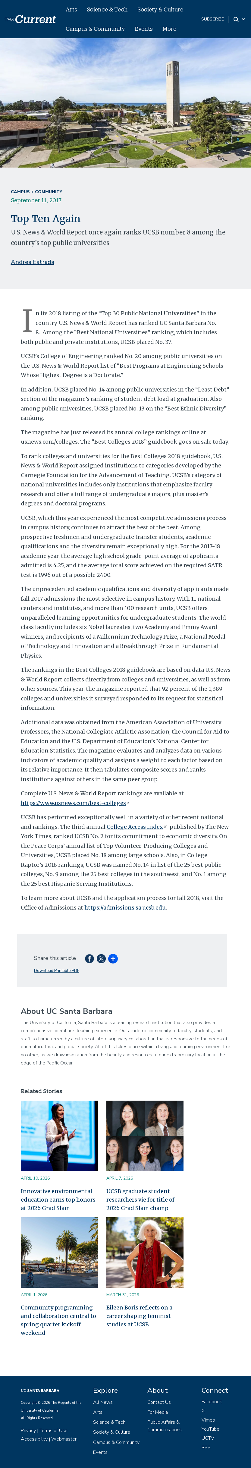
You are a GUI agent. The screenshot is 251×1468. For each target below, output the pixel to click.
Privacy (28, 1430)
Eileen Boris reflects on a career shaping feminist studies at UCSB (139, 1316)
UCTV (208, 1438)
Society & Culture (160, 9)
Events (144, 28)
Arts (71, 9)
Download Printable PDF (56, 970)
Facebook (212, 1401)
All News (103, 1402)
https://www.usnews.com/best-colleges (76, 803)
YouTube (210, 1429)
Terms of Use (53, 1430)
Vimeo (208, 1420)
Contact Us (159, 1402)
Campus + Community (36, 192)
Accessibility (34, 1439)
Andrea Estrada (32, 262)
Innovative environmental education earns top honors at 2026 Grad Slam (58, 1200)
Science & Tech (107, 9)
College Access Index (137, 826)
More (169, 28)
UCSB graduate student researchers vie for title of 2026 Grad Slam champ (140, 1200)
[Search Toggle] (239, 19)
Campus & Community (95, 28)
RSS (206, 1447)
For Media (157, 1412)
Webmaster (64, 1439)
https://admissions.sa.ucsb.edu (125, 907)
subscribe (212, 19)
